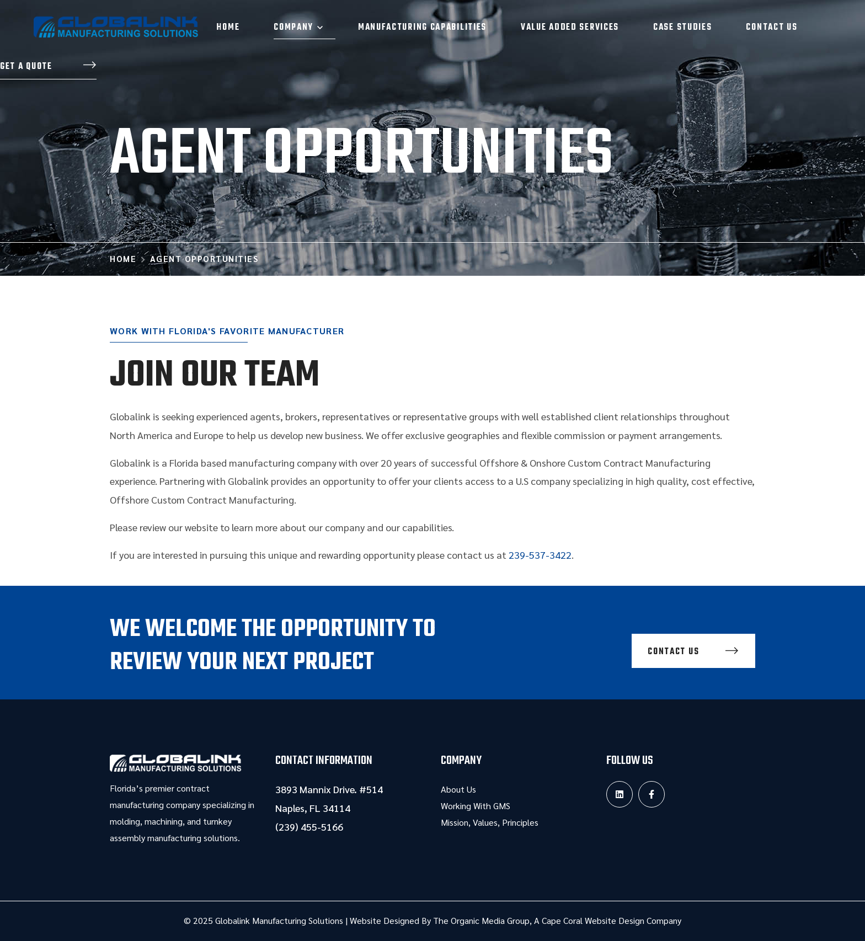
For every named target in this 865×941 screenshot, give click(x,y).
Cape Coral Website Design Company (611, 920)
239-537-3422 (540, 554)
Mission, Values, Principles (489, 822)
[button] (48, 67)
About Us (458, 789)
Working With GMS (475, 805)
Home (123, 258)
